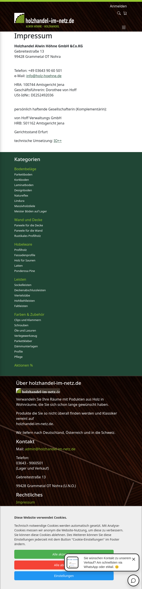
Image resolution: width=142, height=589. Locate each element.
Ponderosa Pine (24, 271)
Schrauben (21, 325)
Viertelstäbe (22, 295)
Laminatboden (23, 185)
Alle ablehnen (64, 565)
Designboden (23, 190)
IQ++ (58, 140)
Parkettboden (23, 174)
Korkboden (21, 180)
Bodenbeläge (25, 169)
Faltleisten (21, 306)
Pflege (18, 357)
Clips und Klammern (27, 320)
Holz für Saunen (24, 260)
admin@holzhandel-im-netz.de (50, 449)
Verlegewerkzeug (25, 336)
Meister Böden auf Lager (30, 211)
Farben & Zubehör (29, 314)
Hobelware (23, 244)
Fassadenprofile (24, 255)
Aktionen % (23, 365)
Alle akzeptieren (63, 554)
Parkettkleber (23, 341)
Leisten (20, 279)
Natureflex (21, 195)
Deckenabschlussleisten (30, 290)
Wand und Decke (28, 219)
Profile (18, 351)
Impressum (25, 502)
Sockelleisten (22, 285)
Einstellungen (64, 576)
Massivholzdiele (24, 206)
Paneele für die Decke (28, 225)
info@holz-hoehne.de (44, 75)
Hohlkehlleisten (24, 301)
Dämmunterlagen (26, 346)
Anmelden (118, 6)
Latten (18, 266)
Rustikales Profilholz (27, 236)
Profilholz (20, 250)
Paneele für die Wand (28, 230)
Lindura (19, 201)
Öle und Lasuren (25, 330)
